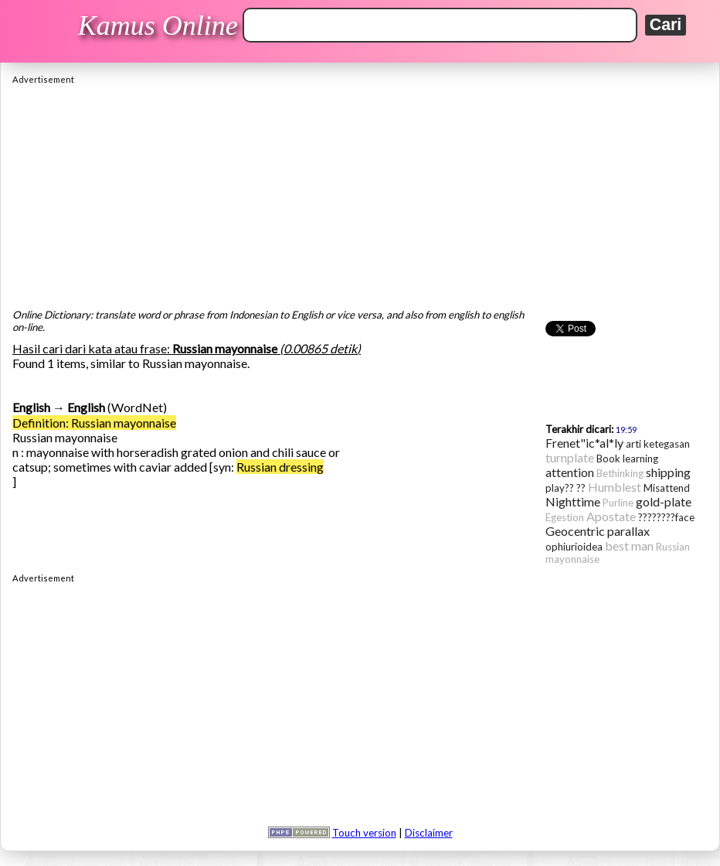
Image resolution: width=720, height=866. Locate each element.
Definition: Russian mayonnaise (94, 422)
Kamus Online (158, 25)
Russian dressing (280, 466)
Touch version (364, 833)
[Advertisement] (360, 192)
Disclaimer (429, 833)
